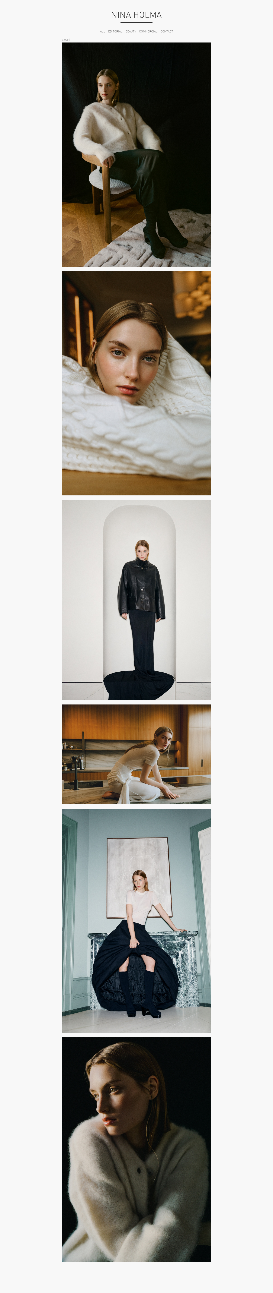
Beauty (130, 31)
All (102, 31)
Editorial (115, 31)
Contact (166, 31)
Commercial (148, 31)
